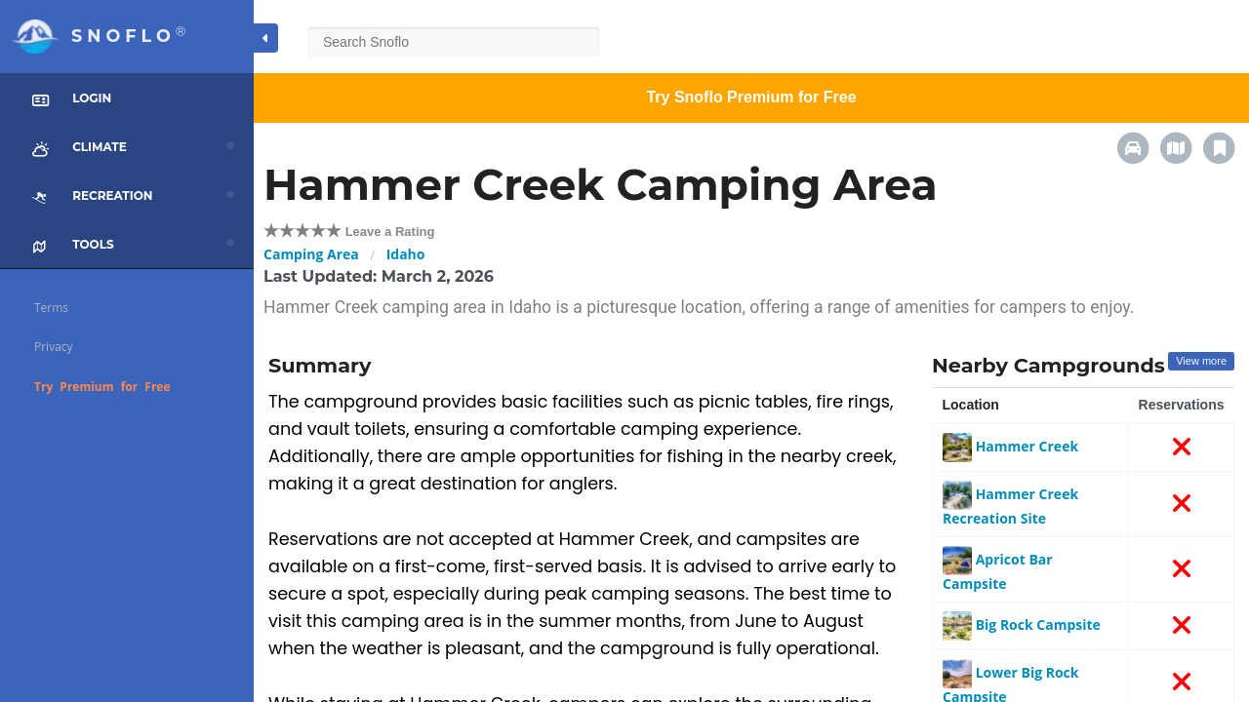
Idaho (405, 254)
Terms (51, 307)
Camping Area (311, 254)
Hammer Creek (1010, 446)
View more (1201, 361)
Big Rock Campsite (1022, 624)
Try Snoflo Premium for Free (751, 97)
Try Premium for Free (102, 386)
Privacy (53, 346)
